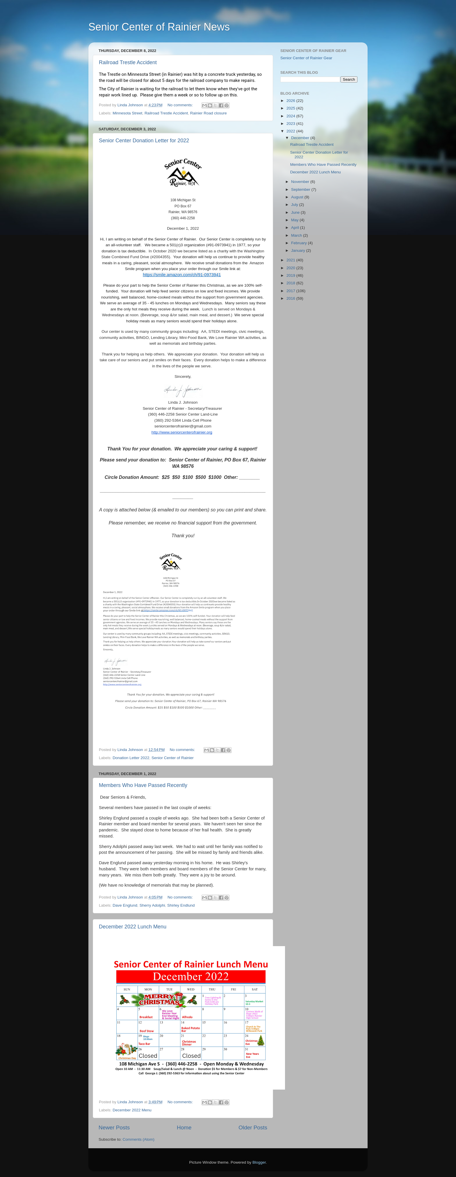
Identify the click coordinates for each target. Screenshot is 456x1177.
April (295, 227)
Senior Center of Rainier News (159, 27)
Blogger (259, 1162)
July (295, 204)
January (298, 250)
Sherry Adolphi (152, 905)
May (295, 220)
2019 (291, 275)
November (300, 181)
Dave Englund (125, 905)
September (301, 189)
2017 (291, 291)
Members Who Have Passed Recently (143, 785)
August (297, 197)
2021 (291, 260)
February (299, 243)
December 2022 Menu (132, 1110)
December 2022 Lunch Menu (132, 927)
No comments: (181, 105)
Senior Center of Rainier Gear (306, 58)
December (300, 138)
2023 (291, 123)
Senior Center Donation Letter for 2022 (144, 140)
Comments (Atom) (139, 1139)
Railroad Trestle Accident (128, 62)
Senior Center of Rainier (173, 758)
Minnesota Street (127, 113)
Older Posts (252, 1127)
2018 (291, 283)
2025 (291, 108)
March (297, 235)
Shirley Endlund (181, 905)
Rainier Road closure (208, 113)
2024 (291, 116)
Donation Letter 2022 (131, 758)
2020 (291, 268)
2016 (291, 298)
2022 (291, 131)
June (296, 212)
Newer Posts (114, 1127)
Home (184, 1127)
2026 (291, 100)
